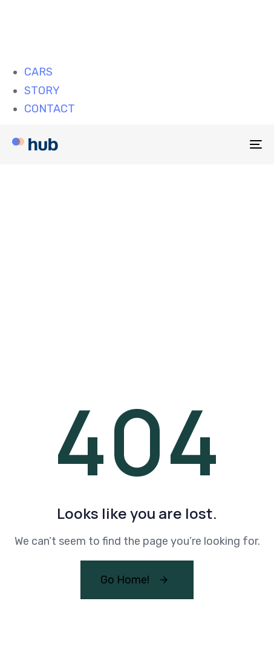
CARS (38, 72)
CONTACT (49, 108)
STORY (42, 90)
